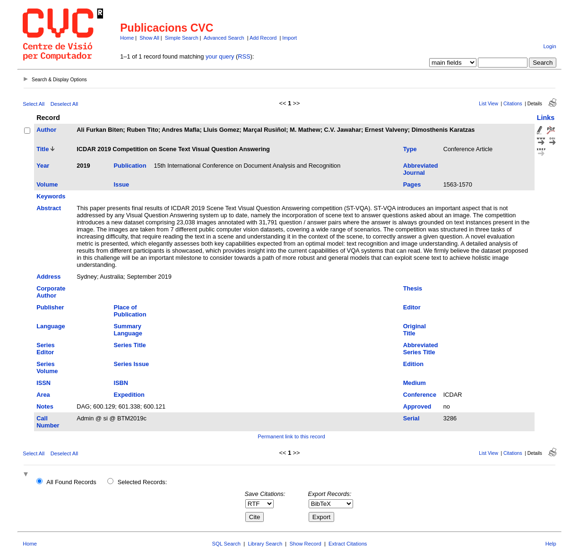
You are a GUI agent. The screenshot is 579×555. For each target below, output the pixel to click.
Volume (47, 184)
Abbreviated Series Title (420, 349)
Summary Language (128, 330)
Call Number (47, 422)
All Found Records (71, 482)
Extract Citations (347, 543)
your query (220, 56)
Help (550, 543)
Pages (412, 184)
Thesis (413, 288)
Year (42, 165)
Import (289, 38)
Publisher (50, 307)
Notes (44, 406)
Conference (419, 394)
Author (46, 129)
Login (549, 46)
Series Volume (47, 367)
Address (48, 276)
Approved (417, 406)
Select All (33, 104)
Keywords (50, 196)
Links (546, 117)
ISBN (121, 382)
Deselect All (64, 104)
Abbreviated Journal (420, 169)
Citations (512, 103)
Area (43, 394)
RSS (244, 56)
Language (50, 326)
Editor (412, 307)
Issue (122, 184)
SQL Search (226, 543)
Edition (413, 363)
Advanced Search (224, 38)
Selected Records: (142, 482)
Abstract (48, 208)
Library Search (265, 543)
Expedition (129, 394)
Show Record (305, 543)
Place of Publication (130, 311)
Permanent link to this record (291, 436)
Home (127, 38)
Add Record (263, 38)
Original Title (414, 330)
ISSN (43, 382)
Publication (130, 165)
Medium (414, 382)
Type (410, 149)
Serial (411, 418)
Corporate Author (50, 292)
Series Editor (45, 349)
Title (42, 149)
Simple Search (182, 38)
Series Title (130, 345)
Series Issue (131, 363)
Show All (149, 38)
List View (488, 103)
